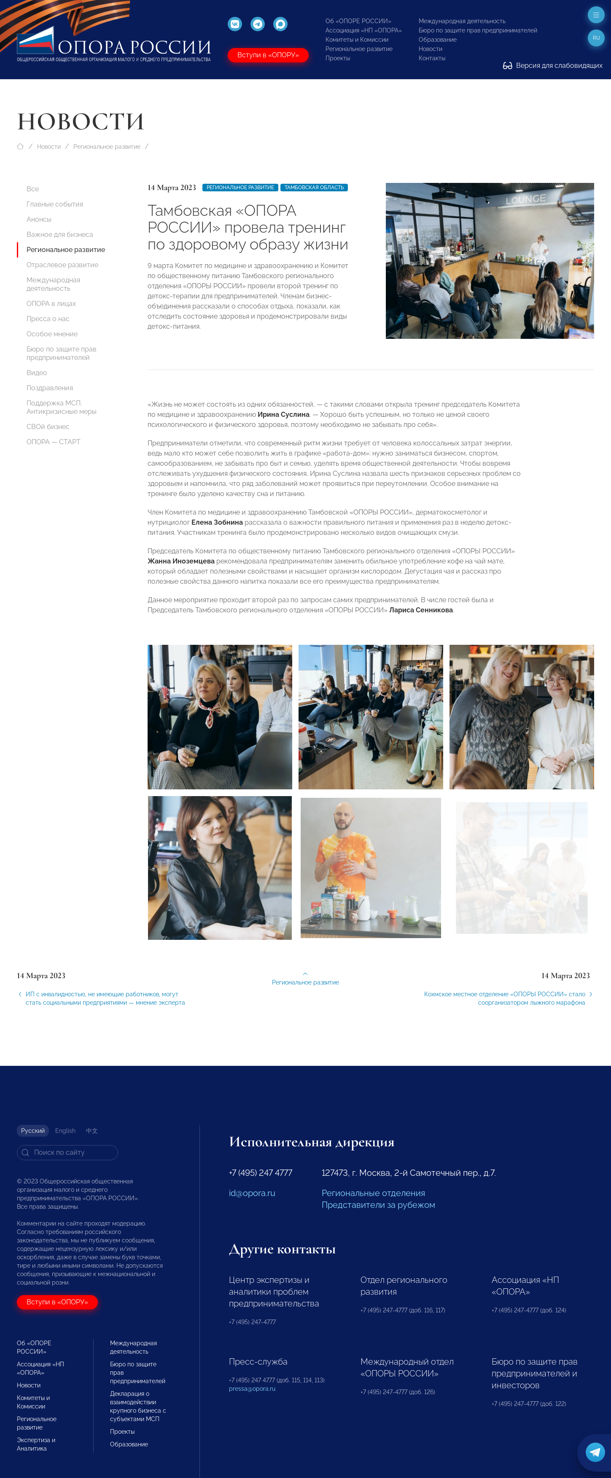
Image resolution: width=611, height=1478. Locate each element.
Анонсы (39, 219)
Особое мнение (52, 334)
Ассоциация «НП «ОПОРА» (364, 30)
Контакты (432, 58)
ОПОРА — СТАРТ (54, 442)
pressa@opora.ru (252, 1388)
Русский (33, 1130)
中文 (92, 1130)
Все (33, 189)
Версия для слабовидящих (553, 66)
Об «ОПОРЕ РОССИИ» (358, 21)
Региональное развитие (359, 49)
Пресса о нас (48, 319)
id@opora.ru (252, 1193)
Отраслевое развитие (62, 265)
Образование (438, 39)
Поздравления (50, 388)
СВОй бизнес (48, 427)
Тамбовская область (314, 187)
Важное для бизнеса (60, 235)
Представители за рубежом (378, 1205)
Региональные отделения (373, 1193)
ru (596, 38)
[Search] (67, 1152)
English (65, 1130)
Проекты (338, 58)
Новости (430, 49)
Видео (37, 373)
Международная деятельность (462, 21)
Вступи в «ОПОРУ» (268, 55)
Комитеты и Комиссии (357, 39)
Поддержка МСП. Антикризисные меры (62, 407)
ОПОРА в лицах (51, 304)
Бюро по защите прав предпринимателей (478, 30)
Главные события (55, 204)
